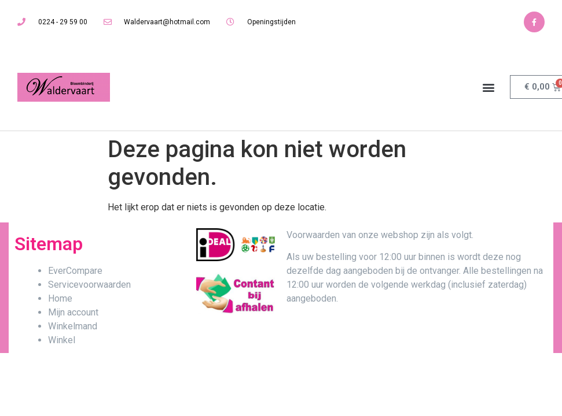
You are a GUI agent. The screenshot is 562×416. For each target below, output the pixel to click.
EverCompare (75, 270)
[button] (488, 86)
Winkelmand (72, 326)
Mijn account (73, 312)
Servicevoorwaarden (89, 284)
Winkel (61, 340)
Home (60, 298)
